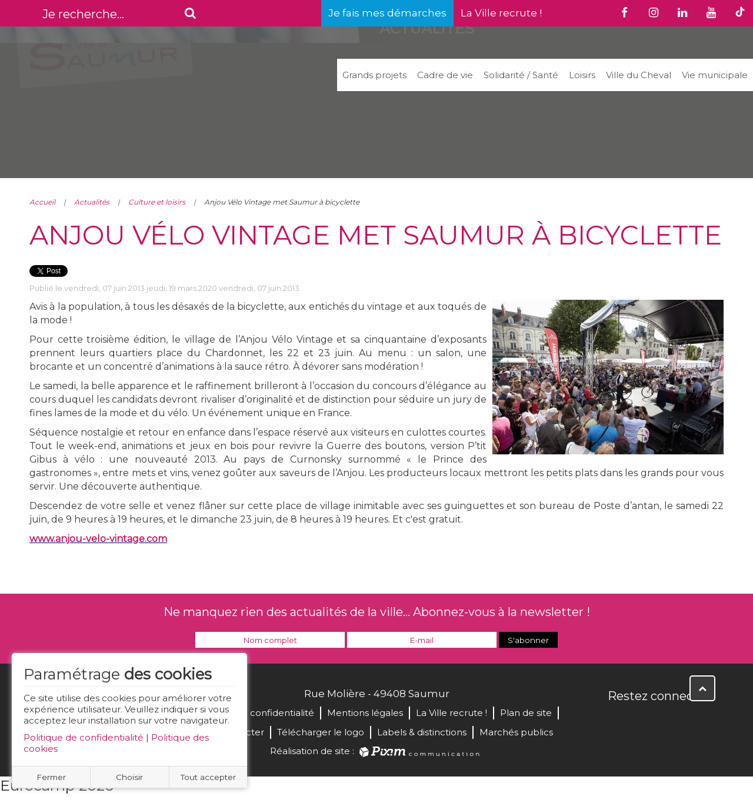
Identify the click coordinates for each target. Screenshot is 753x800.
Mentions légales (365, 712)
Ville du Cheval (638, 75)
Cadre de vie (445, 75)
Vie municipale (715, 75)
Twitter (643, 721)
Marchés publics (516, 732)
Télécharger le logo (320, 732)
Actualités (91, 202)
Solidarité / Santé (521, 75)
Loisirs (582, 75)
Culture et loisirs (156, 202)
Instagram (695, 721)
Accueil (42, 202)
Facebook (617, 721)
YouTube (669, 721)
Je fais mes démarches (387, 13)
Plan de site (526, 712)
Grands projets (374, 75)
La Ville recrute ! (501, 13)
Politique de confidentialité (84, 737)
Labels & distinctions (422, 732)
